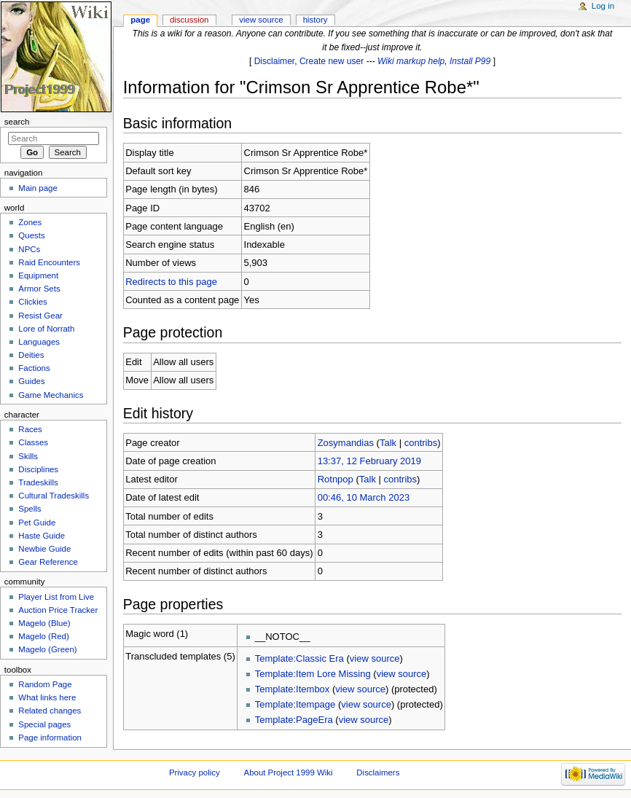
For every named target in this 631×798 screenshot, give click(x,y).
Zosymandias (346, 442)
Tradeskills (38, 482)
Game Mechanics (50, 395)
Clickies (32, 301)
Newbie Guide (44, 548)
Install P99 (470, 61)
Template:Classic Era (299, 658)
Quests (31, 235)
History (315, 19)
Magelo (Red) (43, 636)
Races (30, 429)
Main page (38, 188)
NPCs (29, 249)
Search (17, 121)
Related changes (49, 710)
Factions (34, 368)
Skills (28, 456)
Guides (31, 381)
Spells (29, 508)
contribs (421, 442)
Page (140, 19)
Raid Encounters (49, 262)
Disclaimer (274, 61)
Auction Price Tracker (58, 610)
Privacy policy (194, 772)
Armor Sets (39, 288)
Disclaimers (377, 772)
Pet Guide (36, 522)
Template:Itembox (292, 689)
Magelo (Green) (47, 649)
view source (375, 658)
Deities (31, 355)
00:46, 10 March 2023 (363, 497)
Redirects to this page (171, 281)
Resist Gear (40, 315)
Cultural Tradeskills (53, 495)
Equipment (38, 275)
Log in (603, 5)
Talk (388, 442)
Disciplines (38, 469)
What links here (47, 697)
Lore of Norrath (46, 328)
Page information (50, 737)
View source (261, 19)
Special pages (44, 724)
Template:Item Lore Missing (313, 673)
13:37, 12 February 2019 (369, 460)
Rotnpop (335, 479)
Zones (30, 222)
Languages (39, 341)
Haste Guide (41, 535)
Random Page (44, 684)
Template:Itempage (295, 704)
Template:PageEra (294, 719)
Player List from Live (56, 596)
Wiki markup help (410, 61)
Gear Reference (48, 562)
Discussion (189, 19)
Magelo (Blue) (44, 623)
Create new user (331, 61)
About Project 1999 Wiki (288, 772)
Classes (33, 442)
